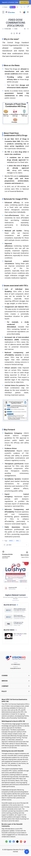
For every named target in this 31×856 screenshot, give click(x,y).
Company (15, 686)
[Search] (20, 12)
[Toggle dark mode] (17, 7)
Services (15, 681)
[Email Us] (24, 7)
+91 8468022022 (15, 664)
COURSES (15, 676)
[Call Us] (21, 7)
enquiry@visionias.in (15, 668)
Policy (15, 691)
